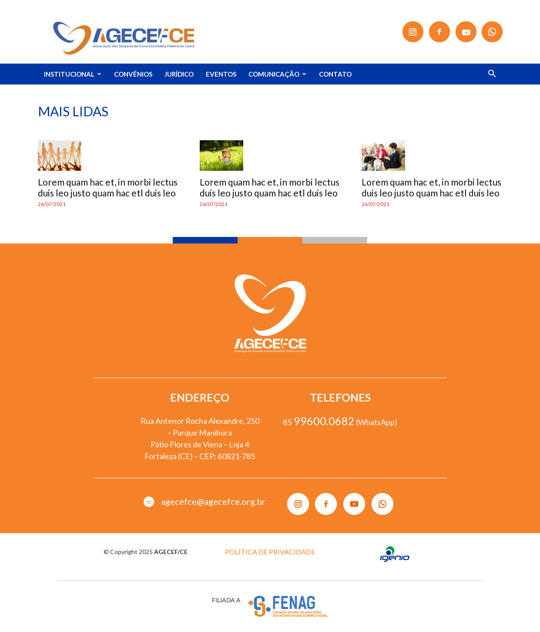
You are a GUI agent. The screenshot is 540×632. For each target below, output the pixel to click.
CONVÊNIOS (133, 74)
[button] (492, 75)
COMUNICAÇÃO (277, 74)
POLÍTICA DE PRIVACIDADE (270, 552)
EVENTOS (221, 74)
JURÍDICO (179, 74)
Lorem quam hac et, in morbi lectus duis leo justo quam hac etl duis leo (108, 187)
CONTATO (335, 74)
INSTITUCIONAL (72, 74)
